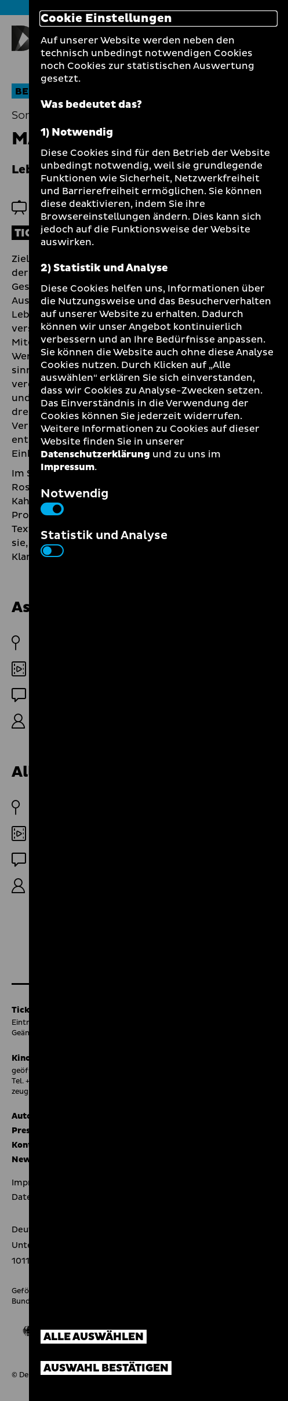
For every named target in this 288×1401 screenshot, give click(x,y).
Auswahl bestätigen (106, 1368)
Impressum (67, 467)
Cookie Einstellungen (106, 19)
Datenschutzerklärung (95, 454)
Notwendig (74, 500)
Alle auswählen (93, 1337)
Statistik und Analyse (104, 542)
